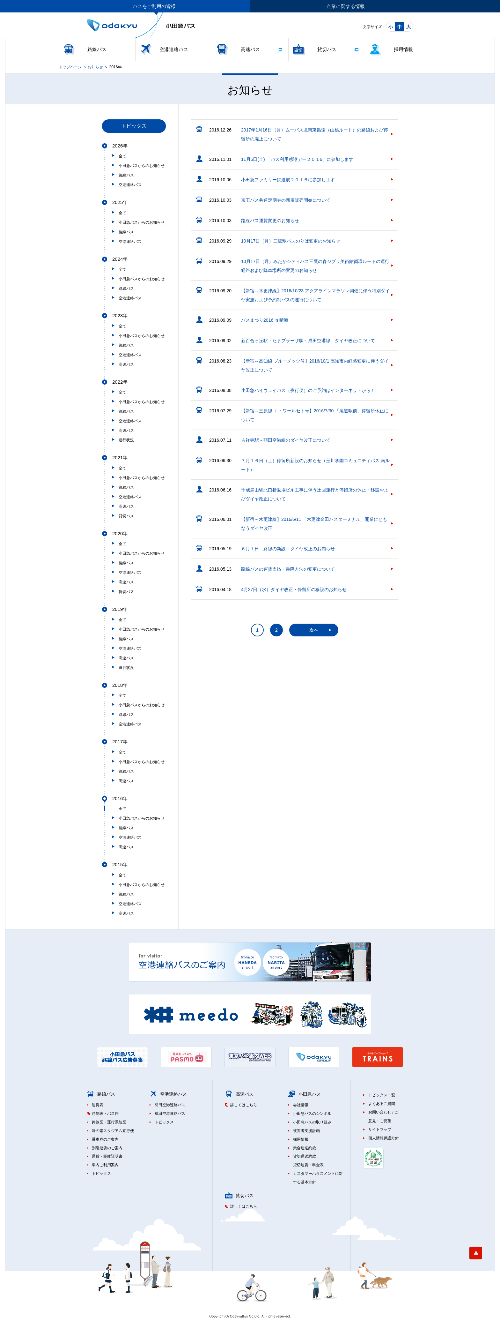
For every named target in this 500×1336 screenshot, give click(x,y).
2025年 (120, 202)
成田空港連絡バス (170, 1113)
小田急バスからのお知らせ (142, 165)
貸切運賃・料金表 (308, 1165)
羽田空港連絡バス (170, 1105)
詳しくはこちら (243, 1105)
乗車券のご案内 (105, 1139)
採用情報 (403, 49)
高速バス (250, 49)
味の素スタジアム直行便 (113, 1131)
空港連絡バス (173, 49)
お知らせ (95, 67)
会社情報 (300, 1105)
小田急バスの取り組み (312, 1122)
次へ (313, 630)
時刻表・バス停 (105, 1113)
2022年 (120, 382)
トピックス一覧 (381, 1095)
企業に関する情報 (346, 6)
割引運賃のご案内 (107, 1148)
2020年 (120, 533)
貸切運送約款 (304, 1156)
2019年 (120, 609)
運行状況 (126, 440)
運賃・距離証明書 (107, 1156)
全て (122, 156)
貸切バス (326, 49)
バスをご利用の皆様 (154, 6)
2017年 (120, 741)
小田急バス (309, 1094)
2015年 (120, 864)
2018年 (120, 685)
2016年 (120, 798)
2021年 (120, 457)
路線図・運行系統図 (109, 1122)
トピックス (101, 1173)
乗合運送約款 (304, 1148)
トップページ (70, 67)
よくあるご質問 (381, 1103)
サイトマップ (379, 1129)
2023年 (120, 315)
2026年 (120, 145)
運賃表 (97, 1105)
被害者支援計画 (306, 1131)
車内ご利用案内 (105, 1165)
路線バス (97, 49)
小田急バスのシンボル (312, 1113)
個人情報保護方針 (383, 1138)
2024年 (120, 259)
